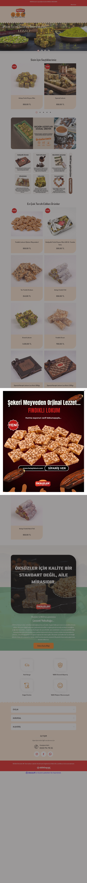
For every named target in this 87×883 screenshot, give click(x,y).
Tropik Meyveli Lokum (60, 433)
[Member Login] (18, 14)
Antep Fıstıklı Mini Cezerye (60, 481)
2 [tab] (42, 51)
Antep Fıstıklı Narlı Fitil (27, 529)
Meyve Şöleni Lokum (27, 433)
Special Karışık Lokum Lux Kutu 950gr (27, 385)
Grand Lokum (27, 338)
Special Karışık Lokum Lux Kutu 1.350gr (60, 385)
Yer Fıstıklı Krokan (27, 290)
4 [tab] (49, 51)
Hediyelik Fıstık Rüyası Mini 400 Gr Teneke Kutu (60, 243)
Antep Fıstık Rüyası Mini (27, 98)
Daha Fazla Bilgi (43, 646)
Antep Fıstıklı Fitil (60, 290)
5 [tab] (50, 112)
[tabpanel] (43, 37)
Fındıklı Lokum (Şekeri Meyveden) (27, 242)
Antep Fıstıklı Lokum (27, 481)
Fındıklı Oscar (60, 338)
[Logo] (21, 10)
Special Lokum (60, 98)
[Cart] (23, 14)
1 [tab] (38, 51)
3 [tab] (45, 51)
